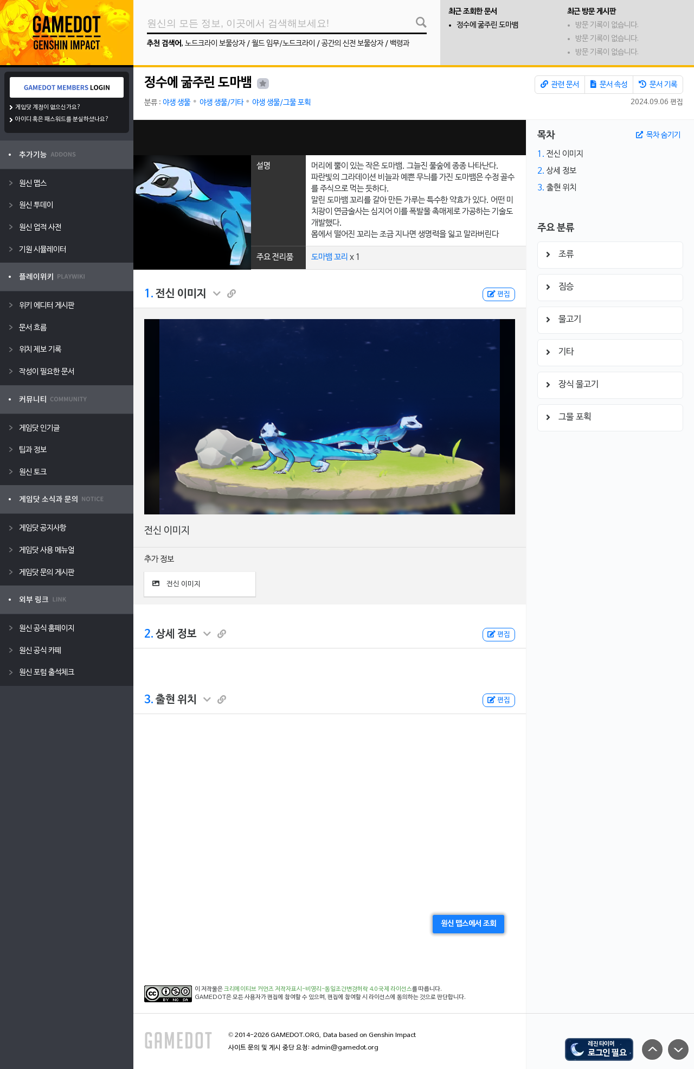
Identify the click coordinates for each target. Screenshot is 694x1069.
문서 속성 (608, 84)
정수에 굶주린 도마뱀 (487, 25)
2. (148, 634)
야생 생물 (176, 103)
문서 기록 (658, 84)
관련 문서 (560, 84)
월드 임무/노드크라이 (283, 44)
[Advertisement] (329, 137)
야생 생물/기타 (221, 103)
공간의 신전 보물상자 (352, 44)
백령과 (399, 44)
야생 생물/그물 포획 (281, 103)
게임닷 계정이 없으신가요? (48, 107)
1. (148, 294)
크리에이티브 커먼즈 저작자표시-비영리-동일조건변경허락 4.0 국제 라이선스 (318, 989)
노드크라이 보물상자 (215, 44)
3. (148, 700)
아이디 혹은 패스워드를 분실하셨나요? (62, 119)
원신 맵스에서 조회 (468, 924)
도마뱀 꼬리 (329, 257)
